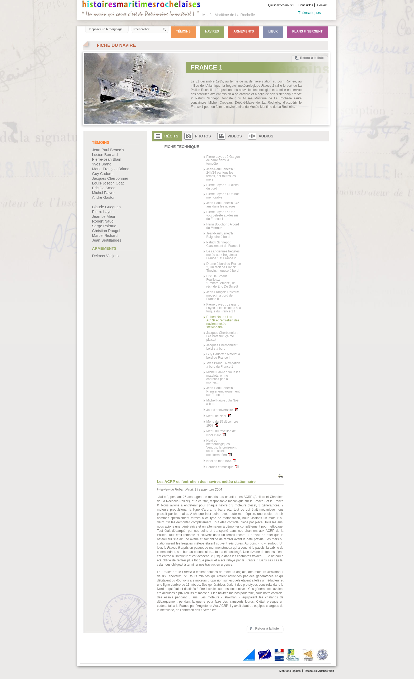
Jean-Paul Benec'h (108, 150)
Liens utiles (305, 5)
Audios (265, 136)
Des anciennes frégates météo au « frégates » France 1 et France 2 (222, 255)
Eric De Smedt (104, 188)
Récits (171, 136)
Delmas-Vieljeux (106, 256)
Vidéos (235, 136)
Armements (243, 31)
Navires (212, 31)
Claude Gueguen (106, 207)
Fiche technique (181, 147)
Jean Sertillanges (106, 240)
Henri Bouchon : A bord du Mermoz (222, 226)
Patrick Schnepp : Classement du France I (223, 244)
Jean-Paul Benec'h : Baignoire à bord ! (220, 235)
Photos (203, 136)
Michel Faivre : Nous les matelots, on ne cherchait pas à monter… (223, 377)
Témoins (183, 31)
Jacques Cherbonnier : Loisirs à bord (222, 347)
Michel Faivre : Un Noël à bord (222, 402)
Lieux (272, 31)
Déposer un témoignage (106, 29)
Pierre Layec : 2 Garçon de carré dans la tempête (223, 160)
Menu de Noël (218, 416)
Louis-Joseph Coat (108, 183)
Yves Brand (102, 164)
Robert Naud (103, 221)
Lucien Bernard (105, 155)
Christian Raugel (106, 231)
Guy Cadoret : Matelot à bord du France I (223, 356)
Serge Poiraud (104, 226)
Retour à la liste (312, 58)
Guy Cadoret (103, 174)
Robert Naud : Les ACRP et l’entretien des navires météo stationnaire (222, 322)
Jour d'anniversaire (222, 410)
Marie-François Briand (111, 169)
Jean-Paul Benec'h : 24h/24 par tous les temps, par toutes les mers (221, 174)
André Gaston (104, 197)
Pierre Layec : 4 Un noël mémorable (223, 195)
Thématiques (309, 12)
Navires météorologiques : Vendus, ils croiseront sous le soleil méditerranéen (221, 448)
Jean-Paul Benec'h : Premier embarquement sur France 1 (222, 391)
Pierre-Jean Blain (106, 159)
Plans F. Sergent (307, 31)
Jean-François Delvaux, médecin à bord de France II (222, 295)
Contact (322, 5)
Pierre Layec (103, 212)
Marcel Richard (105, 235)
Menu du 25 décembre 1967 (222, 423)
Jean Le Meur (103, 216)
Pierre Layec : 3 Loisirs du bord (222, 186)
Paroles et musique (222, 467)
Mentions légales (290, 670)
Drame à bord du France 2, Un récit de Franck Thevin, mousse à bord (223, 267)
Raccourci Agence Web (319, 670)
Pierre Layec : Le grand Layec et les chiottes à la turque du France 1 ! (223, 308)
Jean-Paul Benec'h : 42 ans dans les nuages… (222, 204)
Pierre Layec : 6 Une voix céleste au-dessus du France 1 (222, 215)
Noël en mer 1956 (221, 461)
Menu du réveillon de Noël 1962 (221, 433)
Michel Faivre (103, 193)
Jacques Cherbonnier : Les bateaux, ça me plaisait (222, 336)
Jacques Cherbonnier (110, 178)
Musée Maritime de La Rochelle (229, 15)
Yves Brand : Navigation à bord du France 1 (223, 365)
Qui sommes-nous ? (281, 5)
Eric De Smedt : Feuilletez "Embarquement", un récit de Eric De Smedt (222, 281)
